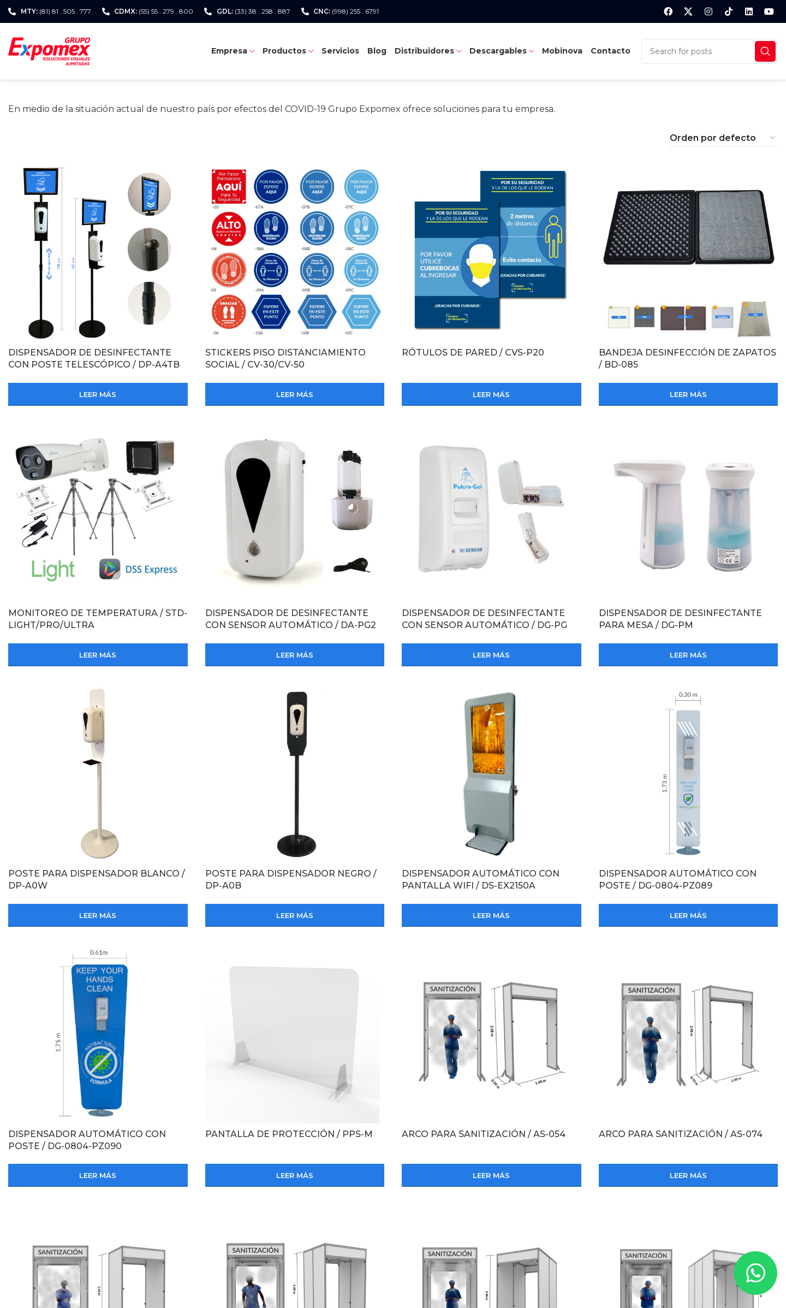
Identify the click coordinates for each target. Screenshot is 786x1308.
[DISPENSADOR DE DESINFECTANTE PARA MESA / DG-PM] (688, 513)
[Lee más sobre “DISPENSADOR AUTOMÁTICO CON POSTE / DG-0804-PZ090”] (98, 1175)
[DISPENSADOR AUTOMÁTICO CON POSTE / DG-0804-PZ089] (688, 773)
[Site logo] (49, 50)
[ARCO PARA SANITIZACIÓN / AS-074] (688, 1034)
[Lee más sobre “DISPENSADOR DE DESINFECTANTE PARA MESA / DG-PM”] (688, 654)
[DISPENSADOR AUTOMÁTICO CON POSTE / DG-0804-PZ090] (98, 1034)
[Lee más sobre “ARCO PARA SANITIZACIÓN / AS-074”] (688, 1175)
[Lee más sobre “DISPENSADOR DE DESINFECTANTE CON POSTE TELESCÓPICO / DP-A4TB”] (98, 394)
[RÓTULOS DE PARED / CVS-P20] (491, 252)
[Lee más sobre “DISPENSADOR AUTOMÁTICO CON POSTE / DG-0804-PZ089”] (688, 915)
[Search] (709, 51)
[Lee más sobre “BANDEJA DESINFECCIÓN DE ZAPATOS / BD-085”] (688, 394)
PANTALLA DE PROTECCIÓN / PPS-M (289, 1134)
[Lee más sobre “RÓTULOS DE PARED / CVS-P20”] (491, 394)
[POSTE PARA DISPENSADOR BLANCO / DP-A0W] (98, 773)
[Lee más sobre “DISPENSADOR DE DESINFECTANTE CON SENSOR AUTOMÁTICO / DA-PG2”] (295, 654)
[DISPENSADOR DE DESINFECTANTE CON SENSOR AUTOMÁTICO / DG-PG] (491, 513)
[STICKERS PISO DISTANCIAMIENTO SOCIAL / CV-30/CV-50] (295, 252)
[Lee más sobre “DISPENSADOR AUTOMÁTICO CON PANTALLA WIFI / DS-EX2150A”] (491, 915)
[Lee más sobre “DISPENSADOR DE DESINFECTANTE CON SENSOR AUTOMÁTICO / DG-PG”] (491, 654)
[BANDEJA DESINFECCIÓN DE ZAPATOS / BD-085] (688, 252)
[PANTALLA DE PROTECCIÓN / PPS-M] (295, 1034)
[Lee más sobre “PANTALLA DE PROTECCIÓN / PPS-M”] (295, 1175)
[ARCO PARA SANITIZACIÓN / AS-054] (491, 1034)
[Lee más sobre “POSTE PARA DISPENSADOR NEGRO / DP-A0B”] (295, 915)
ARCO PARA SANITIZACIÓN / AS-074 (681, 1134)
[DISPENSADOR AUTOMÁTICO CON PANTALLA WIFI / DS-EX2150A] (491, 773)
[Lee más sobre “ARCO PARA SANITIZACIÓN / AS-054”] (491, 1175)
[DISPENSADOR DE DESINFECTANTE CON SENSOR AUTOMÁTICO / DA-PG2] (295, 513)
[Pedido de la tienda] (723, 138)
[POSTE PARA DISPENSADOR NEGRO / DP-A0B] (295, 773)
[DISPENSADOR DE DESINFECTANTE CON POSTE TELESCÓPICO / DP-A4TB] (98, 252)
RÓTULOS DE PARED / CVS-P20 (473, 352)
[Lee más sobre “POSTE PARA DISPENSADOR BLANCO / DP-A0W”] (98, 915)
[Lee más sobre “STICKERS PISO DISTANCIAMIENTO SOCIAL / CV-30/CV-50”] (295, 394)
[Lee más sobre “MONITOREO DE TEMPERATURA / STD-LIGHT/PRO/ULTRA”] (98, 654)
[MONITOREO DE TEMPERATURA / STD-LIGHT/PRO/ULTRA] (98, 513)
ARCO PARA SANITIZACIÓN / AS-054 (483, 1134)
